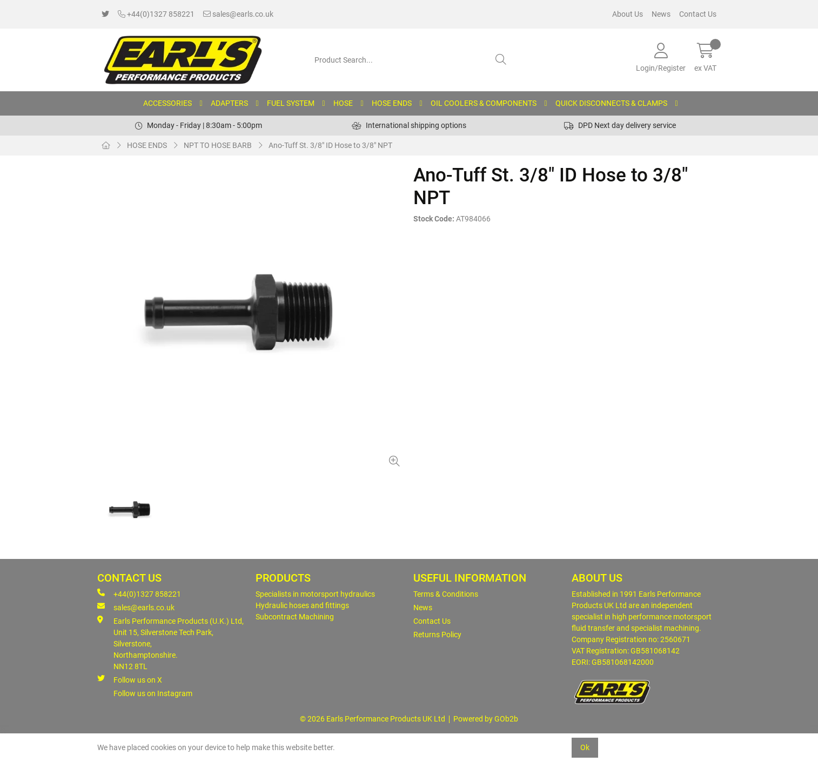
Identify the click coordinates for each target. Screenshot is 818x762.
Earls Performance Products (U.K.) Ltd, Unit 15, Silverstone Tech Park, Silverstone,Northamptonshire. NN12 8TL (170, 643)
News (661, 14)
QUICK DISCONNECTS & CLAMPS (611, 103)
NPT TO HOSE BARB (218, 145)
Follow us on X (129, 679)
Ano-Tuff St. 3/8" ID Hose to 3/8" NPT (330, 145)
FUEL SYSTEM (290, 103)
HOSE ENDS (392, 103)
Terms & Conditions (445, 594)
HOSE (343, 103)
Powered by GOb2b (485, 718)
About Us (627, 14)
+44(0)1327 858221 (156, 14)
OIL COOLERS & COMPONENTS (484, 103)
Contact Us (697, 14)
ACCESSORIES (167, 103)
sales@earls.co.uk (238, 14)
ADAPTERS (229, 103)
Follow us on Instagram (152, 693)
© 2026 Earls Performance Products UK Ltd (372, 718)
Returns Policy (437, 634)
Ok (584, 747)
